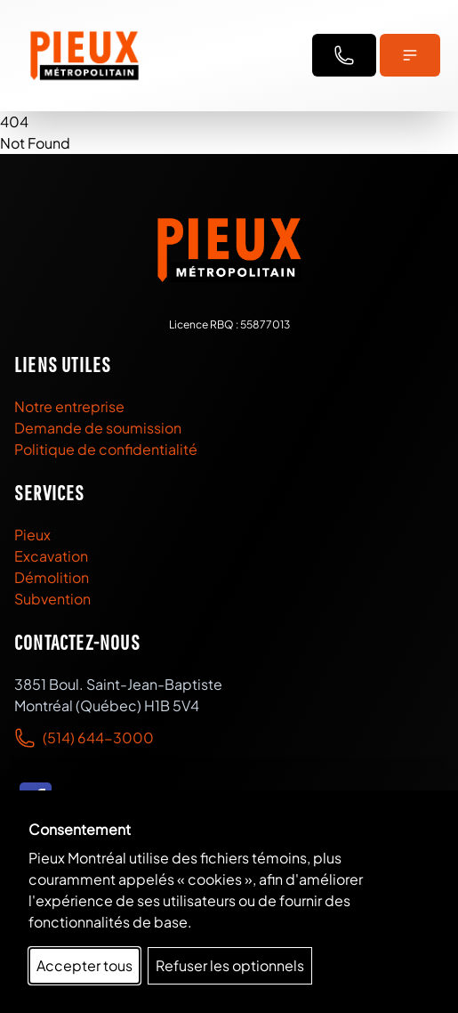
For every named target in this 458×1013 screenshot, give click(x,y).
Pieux (32, 534)
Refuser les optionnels (230, 965)
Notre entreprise (69, 406)
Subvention (52, 598)
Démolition (51, 577)
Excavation (51, 556)
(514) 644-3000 (98, 737)
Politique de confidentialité (105, 449)
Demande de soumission (97, 427)
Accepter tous (84, 965)
